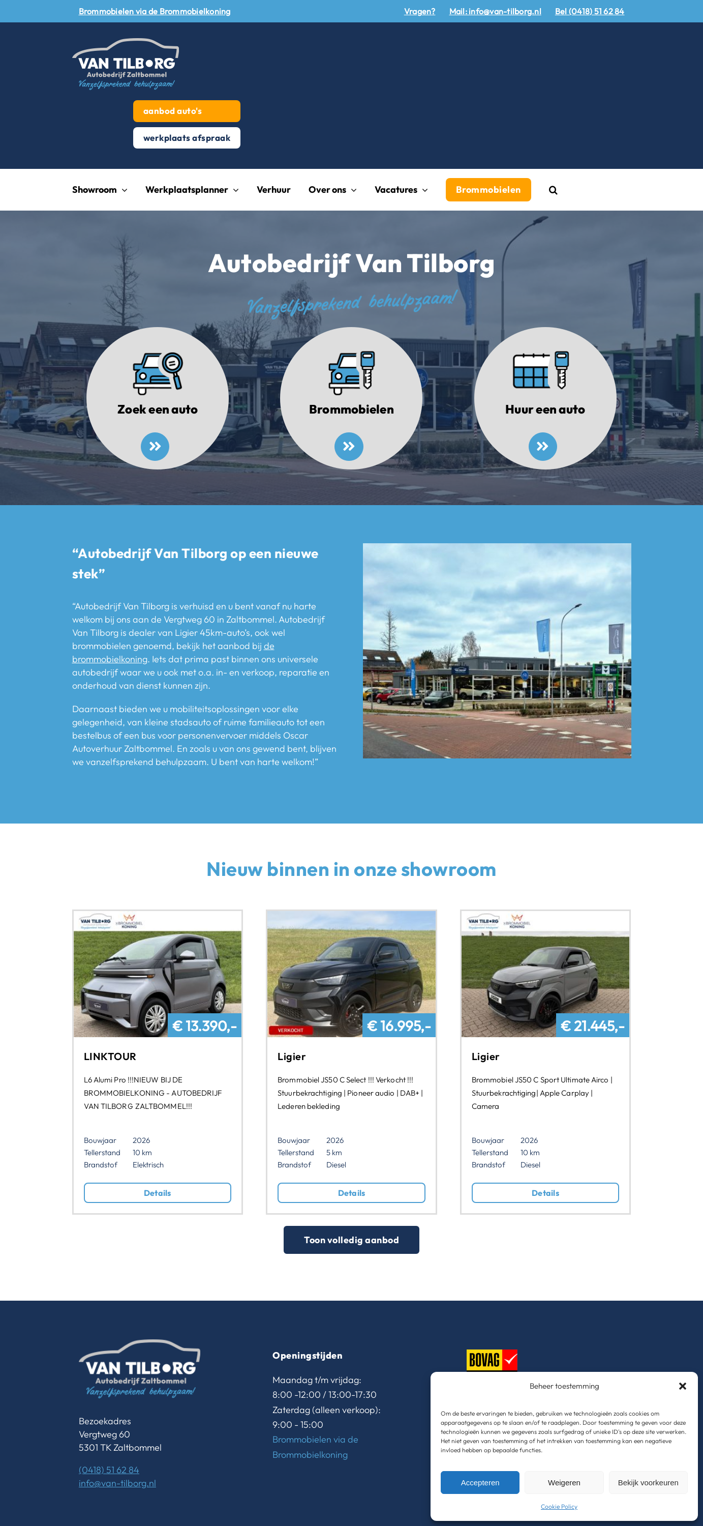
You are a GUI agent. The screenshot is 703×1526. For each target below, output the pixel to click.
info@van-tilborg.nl (117, 1483)
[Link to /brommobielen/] (348, 446)
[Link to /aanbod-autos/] (155, 446)
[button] (683, 1386)
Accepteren (480, 1482)
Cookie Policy (559, 1506)
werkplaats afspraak (187, 137)
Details (157, 1193)
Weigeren (564, 1482)
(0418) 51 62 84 (109, 1470)
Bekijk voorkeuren (648, 1482)
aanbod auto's (172, 110)
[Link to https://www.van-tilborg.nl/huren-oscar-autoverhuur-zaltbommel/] (543, 446)
